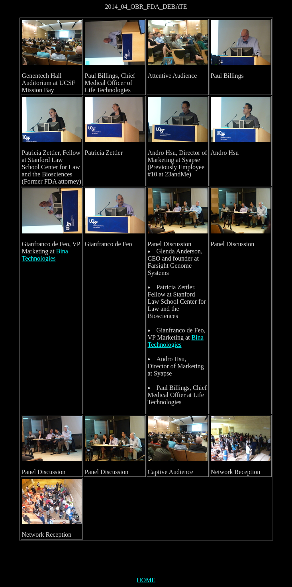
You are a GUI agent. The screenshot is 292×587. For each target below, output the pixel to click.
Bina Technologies (45, 255)
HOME (146, 580)
